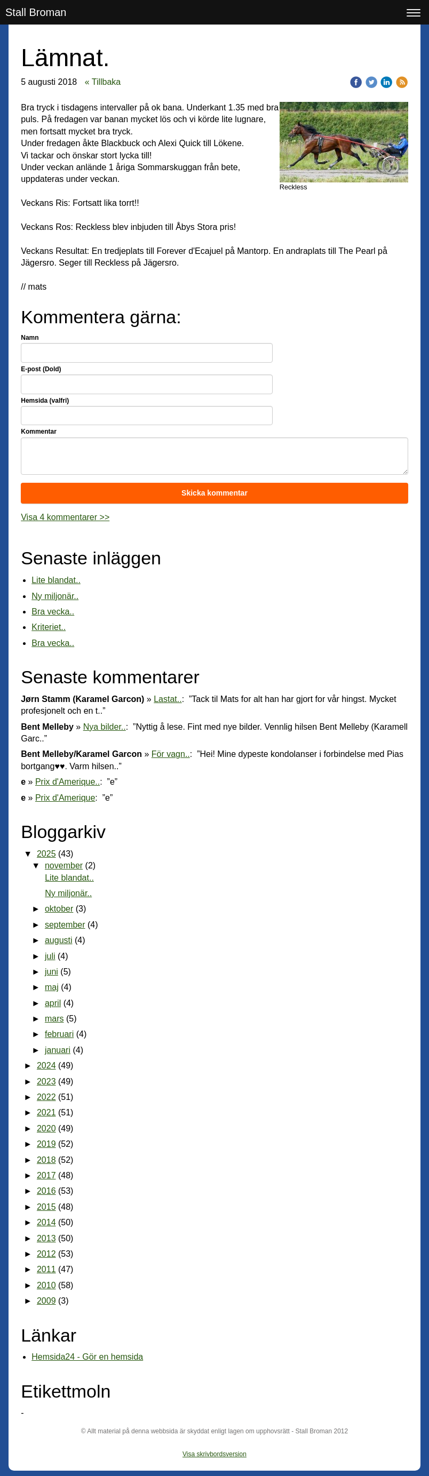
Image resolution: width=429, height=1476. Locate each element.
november (64, 865)
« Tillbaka (103, 81)
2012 (46, 1253)
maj (52, 987)
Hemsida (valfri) (45, 400)
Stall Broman (36, 12)
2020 (46, 1128)
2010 (46, 1285)
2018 (46, 1159)
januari (57, 1050)
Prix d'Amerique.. (67, 781)
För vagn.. (171, 754)
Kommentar (39, 431)
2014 (46, 1222)
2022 (46, 1097)
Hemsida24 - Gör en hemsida (87, 1356)
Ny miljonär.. (54, 596)
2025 (46, 853)
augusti (59, 940)
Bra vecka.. (52, 611)
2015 (46, 1206)
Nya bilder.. (104, 726)
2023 (46, 1081)
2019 (46, 1143)
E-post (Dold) (41, 369)
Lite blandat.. (56, 580)
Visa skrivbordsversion (214, 1454)
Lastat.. (167, 699)
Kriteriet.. (48, 627)
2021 (46, 1112)
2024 (46, 1065)
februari (59, 1034)
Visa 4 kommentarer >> (65, 517)
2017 (46, 1175)
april (53, 1003)
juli (50, 956)
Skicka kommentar (214, 493)
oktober (59, 908)
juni (51, 971)
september (65, 924)
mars (54, 1018)
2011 (46, 1269)
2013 (46, 1238)
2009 (46, 1300)
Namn (29, 337)
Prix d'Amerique (65, 797)
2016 (46, 1190)
